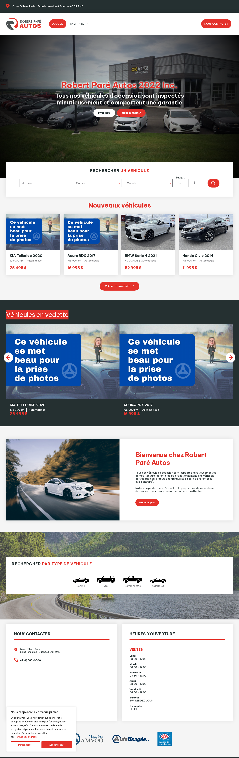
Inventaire (77, 23)
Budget (191, 181)
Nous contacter (216, 23)
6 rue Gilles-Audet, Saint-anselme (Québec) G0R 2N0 (47, 6)
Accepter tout (56, 744)
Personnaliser (25, 744)
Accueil (57, 23)
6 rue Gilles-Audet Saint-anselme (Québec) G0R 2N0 (40, 655)
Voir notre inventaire (117, 286)
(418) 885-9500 (30, 665)
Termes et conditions (26, 736)
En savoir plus (148, 507)
